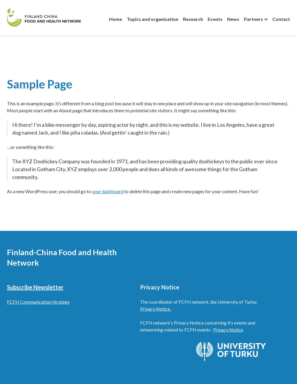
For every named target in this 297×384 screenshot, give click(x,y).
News (233, 19)
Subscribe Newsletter (35, 287)
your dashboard (107, 191)
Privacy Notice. (155, 308)
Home (115, 19)
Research (193, 19)
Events (215, 19)
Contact (281, 19)
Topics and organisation (152, 19)
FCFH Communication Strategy (38, 302)
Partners (253, 19)
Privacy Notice (228, 329)
